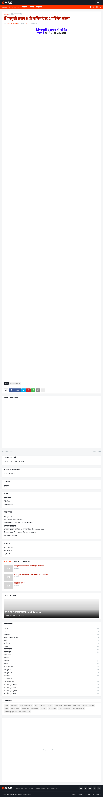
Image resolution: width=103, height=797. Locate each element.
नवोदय (51, 646)
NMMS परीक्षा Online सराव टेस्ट (13, 520)
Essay (51, 628)
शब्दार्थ (51, 664)
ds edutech (6, 7)
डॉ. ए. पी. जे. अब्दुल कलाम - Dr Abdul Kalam (23, 612)
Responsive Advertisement (51, 750)
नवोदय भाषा (51, 652)
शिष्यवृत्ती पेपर (51, 670)
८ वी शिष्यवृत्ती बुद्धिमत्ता (51, 691)
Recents (15, 562)
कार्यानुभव (51, 643)
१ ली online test (51, 682)
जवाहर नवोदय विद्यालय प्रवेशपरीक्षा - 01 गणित (29, 566)
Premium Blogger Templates (20, 794)
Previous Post (8, 451)
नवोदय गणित (51, 649)
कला (51, 640)
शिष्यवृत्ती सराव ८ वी (10, 526)
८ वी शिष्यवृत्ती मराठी (51, 693)
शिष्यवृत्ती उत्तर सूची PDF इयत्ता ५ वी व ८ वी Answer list (20, 532)
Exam (51, 631)
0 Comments (32, 23)
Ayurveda (15, 7)
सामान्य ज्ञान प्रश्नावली (10, 474)
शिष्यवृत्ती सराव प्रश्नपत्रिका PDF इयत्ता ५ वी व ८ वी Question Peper (24, 529)
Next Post (96, 451)
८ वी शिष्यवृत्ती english (51, 685)
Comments (25, 562)
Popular (7, 562)
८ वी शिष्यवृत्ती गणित (15, 14)
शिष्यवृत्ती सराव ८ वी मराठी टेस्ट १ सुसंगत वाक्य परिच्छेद (31, 575)
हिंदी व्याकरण (8, 551)
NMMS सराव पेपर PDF (10, 536)
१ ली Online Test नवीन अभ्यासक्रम (14, 462)
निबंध (32, 7)
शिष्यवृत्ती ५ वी (8, 516)
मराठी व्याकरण (8, 548)
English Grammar (10, 554)
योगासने (39, 7)
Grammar (51, 634)
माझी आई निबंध (19, 583)
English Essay (8, 504)
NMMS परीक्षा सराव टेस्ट (51, 637)
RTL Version (97, 794)
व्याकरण (24, 7)
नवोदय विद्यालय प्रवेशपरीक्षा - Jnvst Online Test (18, 523)
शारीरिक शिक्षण (51, 667)
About (80, 794)
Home (6, 14)
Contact (88, 794)
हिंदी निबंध (7, 501)
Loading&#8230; (47, 207)
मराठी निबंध (7, 498)
